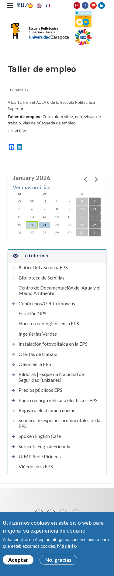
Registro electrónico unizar (47, 410)
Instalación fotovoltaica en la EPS (53, 344)
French (47, 6)
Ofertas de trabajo (38, 354)
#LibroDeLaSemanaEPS (43, 267)
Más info (67, 547)
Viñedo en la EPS (36, 466)
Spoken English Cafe (40, 436)
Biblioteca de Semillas (41, 277)
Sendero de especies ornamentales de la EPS (59, 423)
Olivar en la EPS (35, 364)
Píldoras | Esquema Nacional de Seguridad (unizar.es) (51, 376)
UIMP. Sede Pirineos (40, 456)
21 (44, 225)
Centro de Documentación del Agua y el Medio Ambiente (59, 290)
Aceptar (18, 560)
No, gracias (58, 560)
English (38, 6)
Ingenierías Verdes (38, 334)
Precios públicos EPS (40, 390)
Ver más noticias (31, 187)
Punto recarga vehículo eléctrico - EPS (58, 400)
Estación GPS (33, 313)
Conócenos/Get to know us (47, 303)
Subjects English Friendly (44, 446)
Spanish (30, 6)
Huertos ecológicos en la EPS (49, 323)
